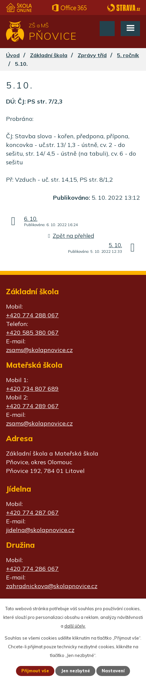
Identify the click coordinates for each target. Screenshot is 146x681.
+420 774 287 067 (32, 512)
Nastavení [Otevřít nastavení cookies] (113, 670)
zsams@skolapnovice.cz (39, 350)
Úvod (13, 55)
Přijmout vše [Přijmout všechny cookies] (35, 670)
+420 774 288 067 (32, 315)
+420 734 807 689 (32, 388)
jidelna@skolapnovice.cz (40, 530)
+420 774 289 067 (32, 406)
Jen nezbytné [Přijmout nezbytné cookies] (75, 670)
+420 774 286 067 (32, 568)
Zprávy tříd (92, 55)
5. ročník (128, 55)
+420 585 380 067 (32, 332)
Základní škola (48, 55)
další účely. (75, 626)
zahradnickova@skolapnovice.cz (51, 586)
